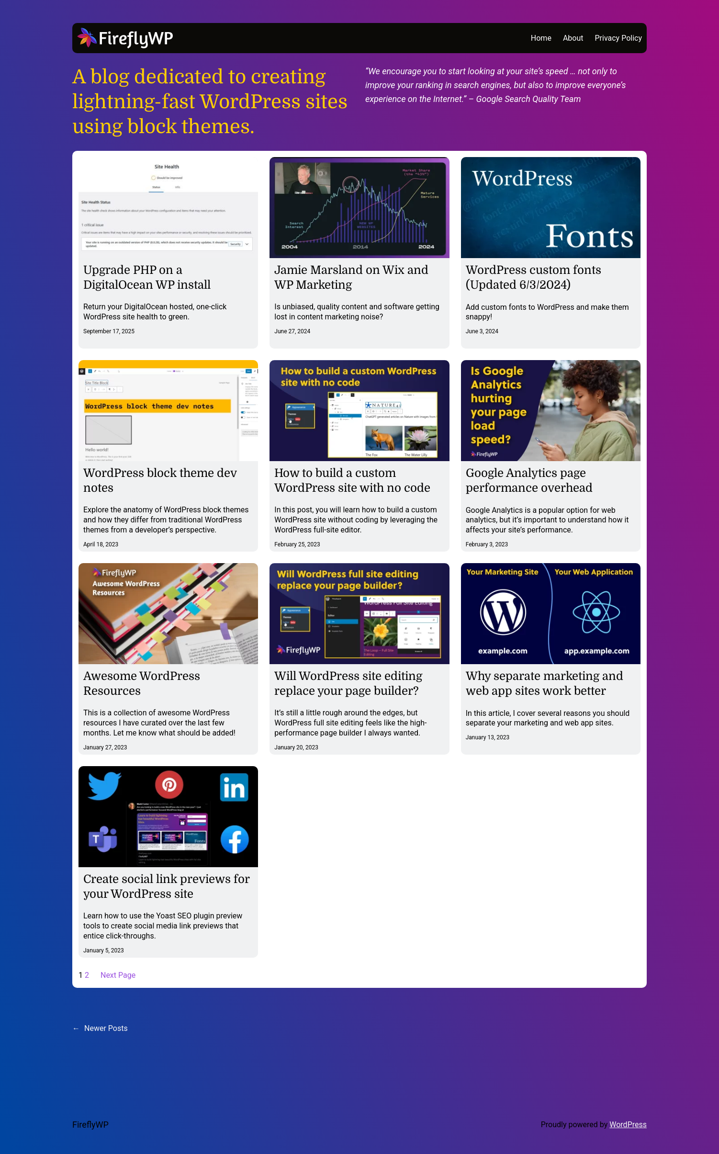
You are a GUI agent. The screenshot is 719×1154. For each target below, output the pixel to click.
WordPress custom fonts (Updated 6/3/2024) (533, 277)
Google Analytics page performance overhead (529, 480)
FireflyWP (90, 1125)
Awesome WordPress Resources (141, 683)
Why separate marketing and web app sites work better (544, 683)
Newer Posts (100, 1028)
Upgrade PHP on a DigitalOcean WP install (147, 277)
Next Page (118, 975)
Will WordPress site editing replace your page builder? (348, 683)
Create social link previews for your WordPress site (166, 886)
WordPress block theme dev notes (159, 480)
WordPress (628, 1124)
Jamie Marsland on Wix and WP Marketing (351, 277)
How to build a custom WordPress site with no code (352, 480)
